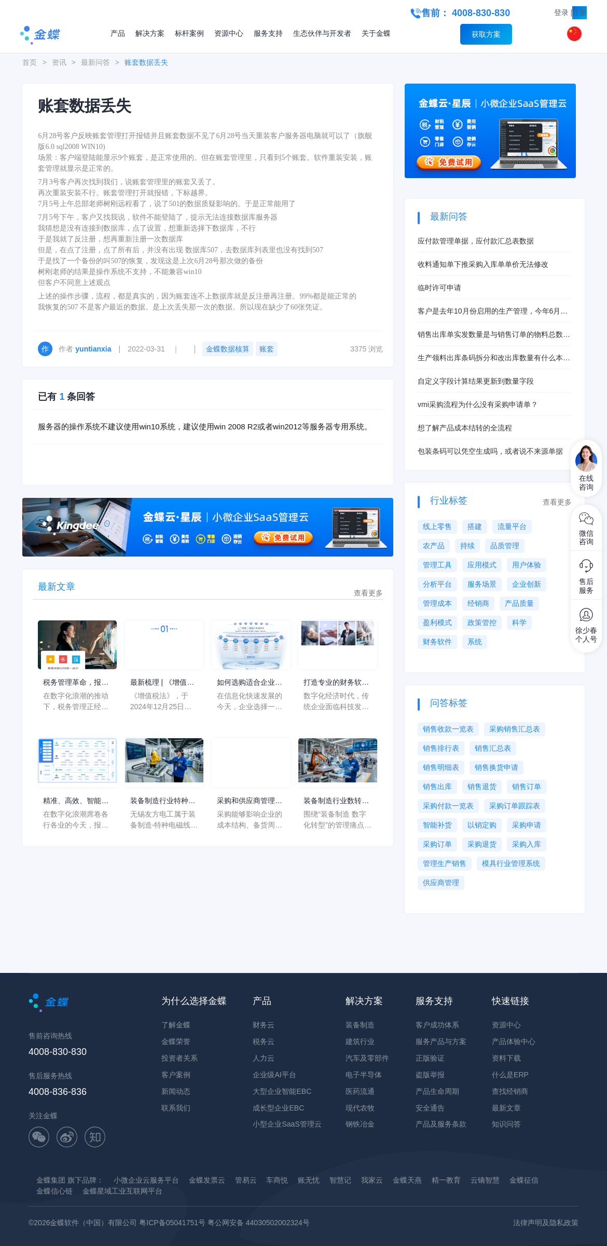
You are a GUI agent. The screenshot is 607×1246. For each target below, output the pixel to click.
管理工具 (437, 565)
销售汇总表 (493, 748)
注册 (579, 12)
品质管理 (504, 545)
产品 (118, 33)
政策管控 (481, 622)
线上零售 (437, 526)
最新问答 (95, 62)
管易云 (246, 1180)
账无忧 (309, 1180)
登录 (561, 12)
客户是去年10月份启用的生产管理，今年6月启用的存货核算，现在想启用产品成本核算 (493, 312)
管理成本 (437, 603)
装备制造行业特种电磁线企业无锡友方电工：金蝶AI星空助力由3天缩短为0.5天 (163, 801)
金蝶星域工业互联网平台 (122, 1191)
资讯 (59, 62)
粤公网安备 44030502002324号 (259, 1222)
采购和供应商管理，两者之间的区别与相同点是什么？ (249, 801)
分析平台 (437, 584)
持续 (467, 545)
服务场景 (481, 584)
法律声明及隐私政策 (545, 1222)
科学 (519, 622)
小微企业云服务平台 (146, 1180)
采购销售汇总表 (514, 729)
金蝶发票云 (207, 1180)
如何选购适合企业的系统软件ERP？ (249, 683)
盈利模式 (437, 622)
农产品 (434, 545)
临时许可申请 (439, 287)
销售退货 (481, 786)
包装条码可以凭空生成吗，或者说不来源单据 (490, 451)
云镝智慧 (485, 1180)
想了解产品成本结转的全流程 (465, 428)
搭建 (474, 526)
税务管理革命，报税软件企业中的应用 (75, 683)
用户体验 (526, 565)
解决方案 (149, 33)
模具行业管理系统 (511, 863)
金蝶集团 (50, 1180)
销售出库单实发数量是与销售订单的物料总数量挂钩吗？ (494, 335)
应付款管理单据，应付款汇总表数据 (476, 241)
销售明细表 (441, 767)
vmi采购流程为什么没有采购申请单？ (478, 404)
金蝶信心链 (54, 1191)
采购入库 (526, 844)
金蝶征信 (524, 1180)
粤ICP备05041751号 (172, 1222)
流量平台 (512, 526)
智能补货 (437, 825)
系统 (474, 642)
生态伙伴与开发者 (322, 33)
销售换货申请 (496, 767)
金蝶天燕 (407, 1180)
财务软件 (437, 642)
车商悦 (277, 1180)
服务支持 (268, 33)
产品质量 (519, 603)
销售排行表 (441, 748)
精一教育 (446, 1180)
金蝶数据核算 (228, 349)
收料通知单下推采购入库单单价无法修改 (483, 264)
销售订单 (526, 786)
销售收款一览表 (448, 729)
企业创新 (526, 584)
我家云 (372, 1180)
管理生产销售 (444, 863)
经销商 (478, 603)
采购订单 (437, 844)
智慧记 (340, 1180)
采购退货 (481, 844)
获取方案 (486, 34)
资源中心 (228, 33)
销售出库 (437, 786)
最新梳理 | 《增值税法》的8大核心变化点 (162, 683)
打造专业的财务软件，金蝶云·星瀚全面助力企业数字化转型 (337, 683)
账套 (266, 349)
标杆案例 (189, 33)
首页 (29, 62)
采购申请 (526, 825)
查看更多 (368, 593)
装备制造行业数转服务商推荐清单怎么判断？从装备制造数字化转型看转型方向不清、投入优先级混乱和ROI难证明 (336, 801)
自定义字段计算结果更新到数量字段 (476, 381)
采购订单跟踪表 (514, 806)
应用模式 (481, 565)
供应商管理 (441, 882)
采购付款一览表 (448, 806)
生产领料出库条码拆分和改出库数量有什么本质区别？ (494, 358)
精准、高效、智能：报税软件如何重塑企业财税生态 (75, 801)
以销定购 (481, 825)
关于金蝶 (376, 33)
